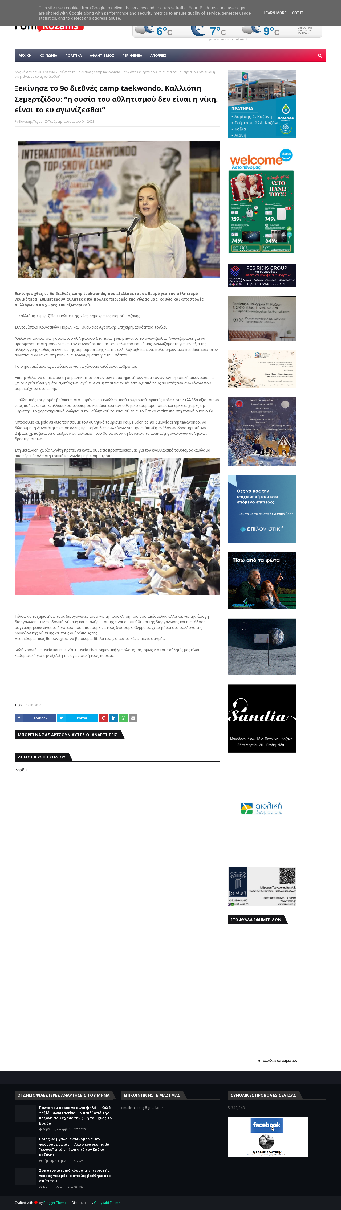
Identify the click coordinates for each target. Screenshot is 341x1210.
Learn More (274, 13)
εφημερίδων (289, 1061)
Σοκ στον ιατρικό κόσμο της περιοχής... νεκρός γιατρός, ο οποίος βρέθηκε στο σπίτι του (76, 1175)
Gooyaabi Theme (107, 1202)
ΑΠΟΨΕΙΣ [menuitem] (158, 55)
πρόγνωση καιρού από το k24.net (227, 39)
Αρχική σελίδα (26, 72)
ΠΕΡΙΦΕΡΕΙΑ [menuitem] (132, 55)
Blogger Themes (55, 1202)
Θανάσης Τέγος (30, 121)
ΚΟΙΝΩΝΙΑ (47, 72)
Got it (297, 13)
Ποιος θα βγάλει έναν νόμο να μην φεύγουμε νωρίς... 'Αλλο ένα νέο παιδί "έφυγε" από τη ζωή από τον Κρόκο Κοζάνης (74, 1147)
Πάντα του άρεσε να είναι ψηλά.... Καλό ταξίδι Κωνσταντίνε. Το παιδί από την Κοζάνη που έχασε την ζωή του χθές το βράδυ (75, 1115)
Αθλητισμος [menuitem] (102, 55)
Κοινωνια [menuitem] (48, 55)
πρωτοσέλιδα (269, 1061)
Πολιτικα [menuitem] (73, 55)
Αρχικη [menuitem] (25, 55)
